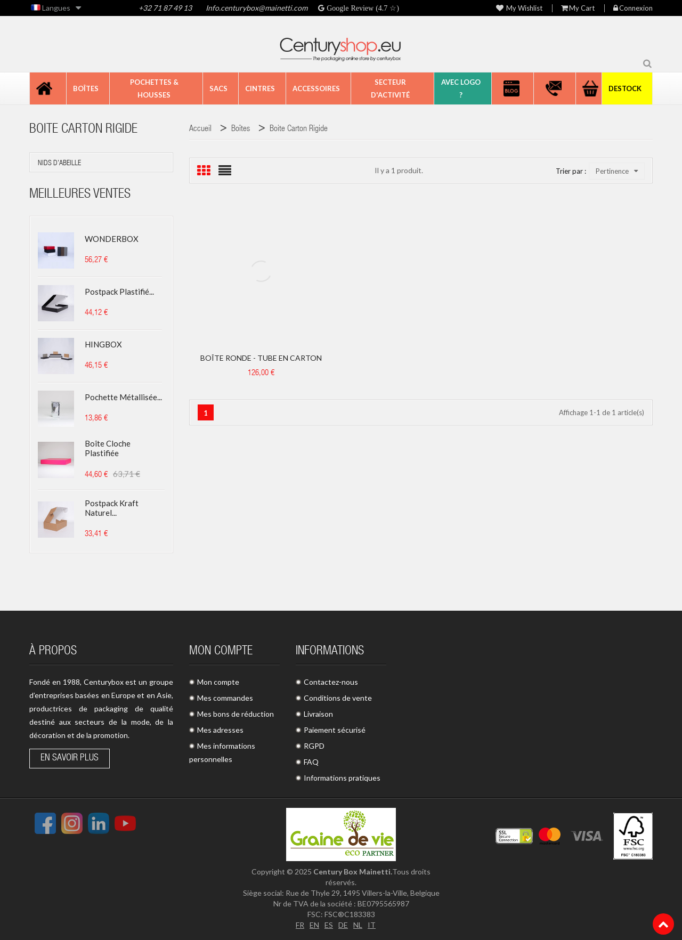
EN (314, 924)
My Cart (578, 8)
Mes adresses (220, 729)
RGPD (314, 745)
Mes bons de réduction (235, 713)
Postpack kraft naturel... (112, 507)
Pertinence (617, 171)
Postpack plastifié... (119, 291)
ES (328, 924)
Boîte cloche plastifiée (108, 448)
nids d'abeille (59, 163)
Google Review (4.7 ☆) (361, 8)
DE (343, 924)
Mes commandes (225, 697)
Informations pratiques (342, 777)
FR (300, 924)
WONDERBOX (112, 239)
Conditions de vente (338, 697)
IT (372, 924)
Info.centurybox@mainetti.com (255, 7)
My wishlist (519, 8)
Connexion (633, 8)
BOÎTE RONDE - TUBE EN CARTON (261, 357)
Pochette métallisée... (123, 397)
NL (357, 924)
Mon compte (218, 681)
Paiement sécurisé (335, 729)
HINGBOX (103, 344)
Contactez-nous (331, 681)
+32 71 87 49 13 (165, 7)
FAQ (311, 761)
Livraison (318, 713)
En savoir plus (69, 758)
